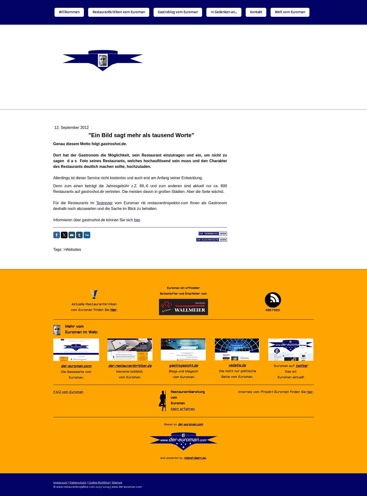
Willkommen (69, 12)
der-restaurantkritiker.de (129, 366)
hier (137, 220)
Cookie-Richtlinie (99, 482)
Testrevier (104, 203)
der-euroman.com (190, 424)
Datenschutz (78, 482)
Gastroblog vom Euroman (178, 12)
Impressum (60, 482)
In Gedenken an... (224, 12)
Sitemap (117, 482)
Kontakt (256, 12)
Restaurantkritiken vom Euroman (118, 12)
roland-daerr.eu (195, 458)
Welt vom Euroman (290, 12)
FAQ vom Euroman (68, 392)
